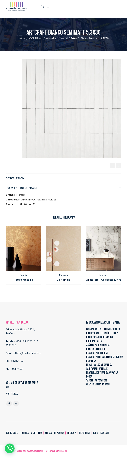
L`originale (63, 279)
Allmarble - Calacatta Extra (103, 279)
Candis (23, 275)
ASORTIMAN (35, 38)
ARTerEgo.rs (61, 451)
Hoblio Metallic (23, 279)
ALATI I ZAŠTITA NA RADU (98, 384)
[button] (10, 448)
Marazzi (63, 38)
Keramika (51, 38)
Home (22, 38)
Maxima (63, 275)
